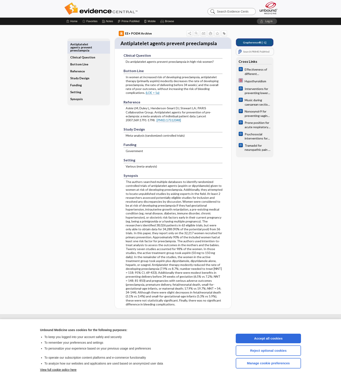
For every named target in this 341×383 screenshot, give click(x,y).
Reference (82, 61)
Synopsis (81, 92)
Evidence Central (118, 8)
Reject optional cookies (268, 350)
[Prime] (128, 21)
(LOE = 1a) (147, 100)
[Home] (71, 21)
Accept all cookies (268, 338)
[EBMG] (249, 81)
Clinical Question (82, 45)
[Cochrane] (249, 71)
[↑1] (249, 42)
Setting (80, 85)
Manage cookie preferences (268, 363)
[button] (167, 21)
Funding (81, 78)
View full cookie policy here (58, 369)
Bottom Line (84, 54)
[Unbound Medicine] (268, 8)
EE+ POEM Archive (130, 33)
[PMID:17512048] (164, 128)
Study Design (80, 69)
